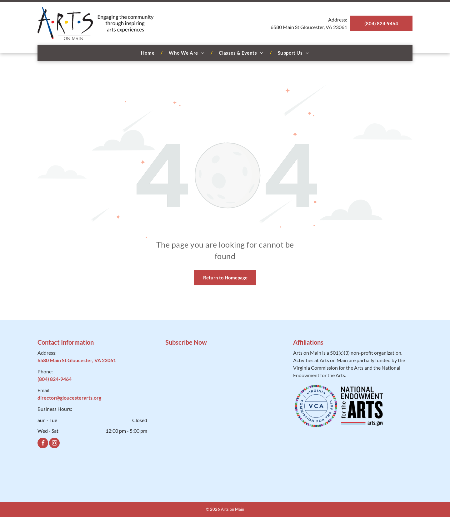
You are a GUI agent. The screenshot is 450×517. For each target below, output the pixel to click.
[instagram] (54, 444)
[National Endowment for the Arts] (362, 406)
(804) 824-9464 (55, 379)
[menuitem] (148, 53)
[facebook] (43, 444)
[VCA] (316, 406)
